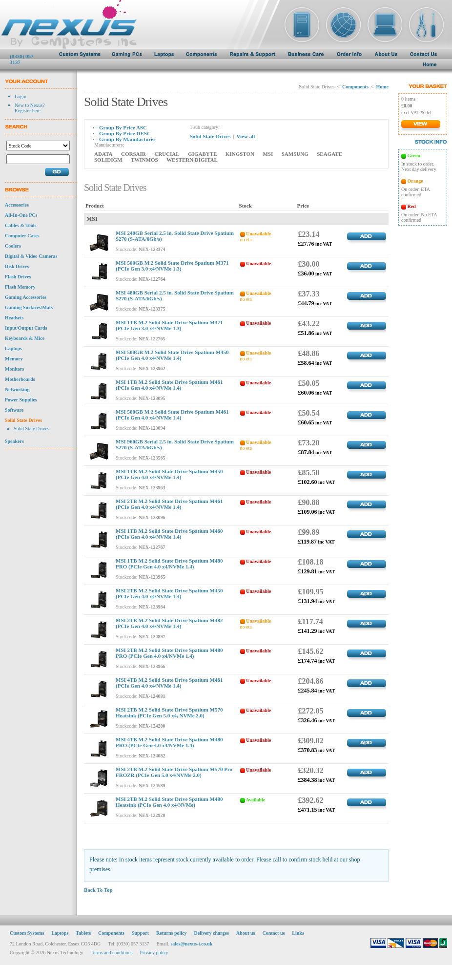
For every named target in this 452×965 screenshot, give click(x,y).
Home (382, 86)
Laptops (13, 348)
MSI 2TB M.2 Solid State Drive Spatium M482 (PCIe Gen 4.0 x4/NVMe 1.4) (169, 623)
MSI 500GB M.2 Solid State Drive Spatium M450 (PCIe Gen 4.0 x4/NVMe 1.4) (172, 355)
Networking (17, 389)
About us (245, 925)
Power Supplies (21, 399)
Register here (28, 110)
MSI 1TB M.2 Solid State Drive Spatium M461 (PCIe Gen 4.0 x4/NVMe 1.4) (169, 385)
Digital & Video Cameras (31, 256)
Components (355, 86)
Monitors (14, 369)
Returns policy (171, 925)
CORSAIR (133, 154)
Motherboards (20, 379)
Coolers (13, 246)
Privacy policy (154, 945)
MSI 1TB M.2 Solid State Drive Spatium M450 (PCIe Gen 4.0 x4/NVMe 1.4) (169, 474)
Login (20, 96)
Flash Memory (20, 287)
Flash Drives (18, 276)
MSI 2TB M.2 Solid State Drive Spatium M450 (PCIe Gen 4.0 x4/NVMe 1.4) (169, 593)
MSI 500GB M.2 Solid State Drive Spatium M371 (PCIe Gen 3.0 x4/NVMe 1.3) (172, 266)
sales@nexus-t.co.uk (191, 936)
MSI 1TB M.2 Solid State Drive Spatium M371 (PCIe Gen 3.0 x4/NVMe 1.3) (169, 325)
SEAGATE (329, 154)
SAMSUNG (295, 154)
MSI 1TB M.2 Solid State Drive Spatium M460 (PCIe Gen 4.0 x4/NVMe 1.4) (169, 534)
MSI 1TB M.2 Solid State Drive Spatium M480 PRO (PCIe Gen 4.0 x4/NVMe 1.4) (169, 563)
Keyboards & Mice (24, 338)
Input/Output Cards (26, 328)
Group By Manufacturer (127, 139)
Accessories (17, 205)
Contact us (274, 925)
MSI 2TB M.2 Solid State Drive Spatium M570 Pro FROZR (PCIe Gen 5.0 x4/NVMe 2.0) (174, 772)
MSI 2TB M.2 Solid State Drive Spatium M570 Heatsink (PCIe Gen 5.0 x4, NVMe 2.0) (169, 712)
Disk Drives (17, 266)
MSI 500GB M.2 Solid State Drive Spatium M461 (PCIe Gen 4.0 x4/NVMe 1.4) (172, 414)
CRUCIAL (166, 154)
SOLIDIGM (108, 160)
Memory (14, 358)
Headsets (14, 317)
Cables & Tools (20, 225)
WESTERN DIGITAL (192, 160)
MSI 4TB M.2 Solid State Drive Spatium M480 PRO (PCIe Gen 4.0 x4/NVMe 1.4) (169, 742)
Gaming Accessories (25, 297)
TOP (384, 831)
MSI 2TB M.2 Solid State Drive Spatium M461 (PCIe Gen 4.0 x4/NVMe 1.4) (169, 504)
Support (140, 925)
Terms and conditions (112, 945)
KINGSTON (240, 154)
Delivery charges (211, 925)
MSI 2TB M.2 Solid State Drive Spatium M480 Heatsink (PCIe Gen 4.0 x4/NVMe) (169, 802)
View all (245, 136)
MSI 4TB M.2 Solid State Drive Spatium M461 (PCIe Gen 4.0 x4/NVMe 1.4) (169, 683)
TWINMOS (144, 160)
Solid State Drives (23, 420)
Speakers (14, 441)
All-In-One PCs (21, 215)
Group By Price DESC (125, 133)
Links (298, 925)
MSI (268, 154)
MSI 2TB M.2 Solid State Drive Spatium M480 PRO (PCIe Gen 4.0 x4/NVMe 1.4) (169, 653)
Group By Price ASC (123, 127)
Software (14, 410)
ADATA (103, 154)
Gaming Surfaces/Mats (29, 307)
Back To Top (98, 890)
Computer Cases (22, 235)
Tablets (83, 925)
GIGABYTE (202, 154)
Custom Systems (27, 925)
